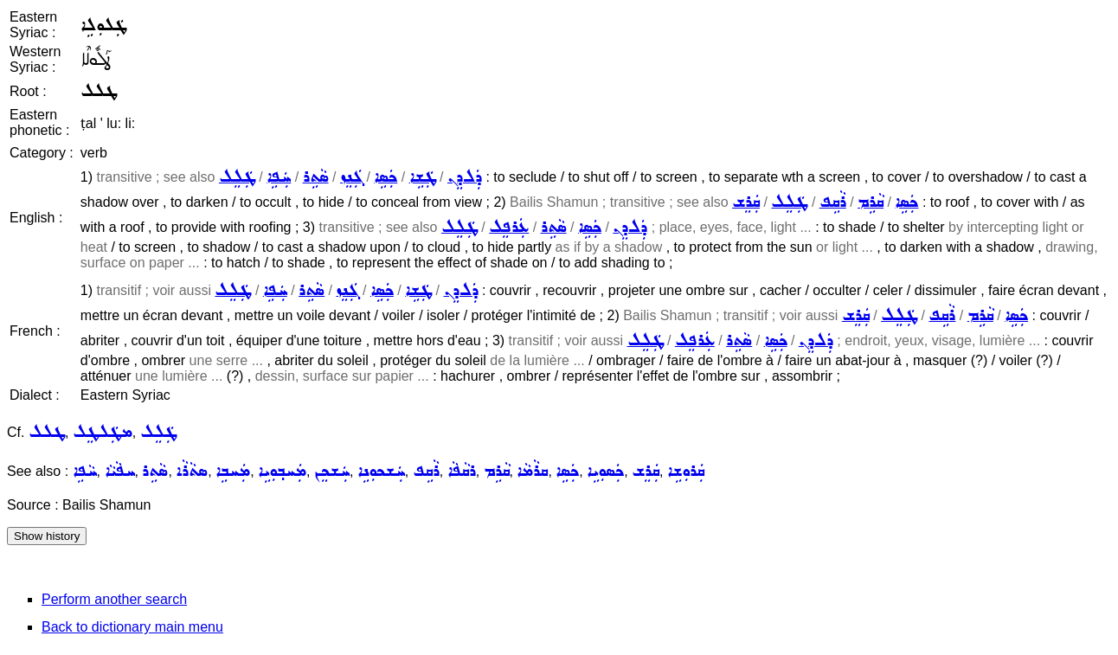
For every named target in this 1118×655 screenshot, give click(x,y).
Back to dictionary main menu (132, 627)
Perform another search (114, 599)
